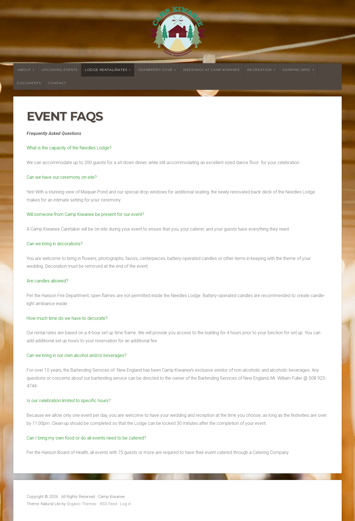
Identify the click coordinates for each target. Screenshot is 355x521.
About (24, 70)
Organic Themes (82, 504)
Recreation (259, 70)
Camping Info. (296, 70)
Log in (125, 504)
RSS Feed (108, 504)
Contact (57, 83)
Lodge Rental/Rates (106, 70)
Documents (29, 83)
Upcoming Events (60, 70)
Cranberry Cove (155, 70)
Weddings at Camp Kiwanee (211, 70)
